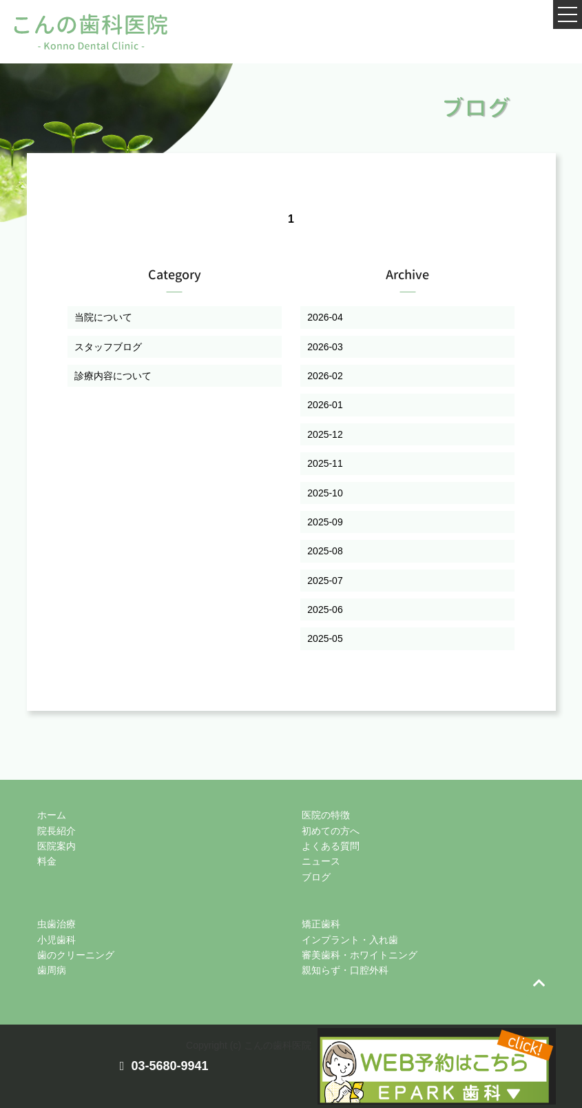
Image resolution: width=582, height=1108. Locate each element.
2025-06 (324, 609)
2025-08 (324, 550)
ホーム (51, 814)
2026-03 (324, 346)
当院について (103, 317)
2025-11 (324, 463)
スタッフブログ (108, 346)
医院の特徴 (326, 814)
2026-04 (324, 317)
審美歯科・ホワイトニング (359, 954)
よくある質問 (331, 846)
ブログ (316, 877)
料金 (46, 861)
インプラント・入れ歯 (350, 939)
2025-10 (324, 492)
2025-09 (324, 521)
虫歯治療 (56, 923)
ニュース (321, 861)
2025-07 (324, 580)
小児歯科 (56, 939)
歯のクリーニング (75, 954)
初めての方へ (331, 830)
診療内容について (113, 375)
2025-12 (324, 434)
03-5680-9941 (169, 1066)
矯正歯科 (321, 923)
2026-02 (324, 375)
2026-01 (324, 404)
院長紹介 (56, 830)
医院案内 (56, 846)
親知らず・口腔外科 (345, 970)
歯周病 (51, 970)
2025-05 (324, 638)
